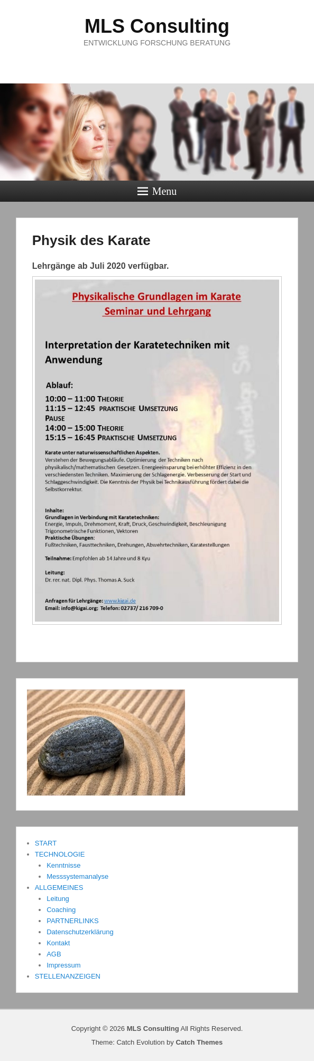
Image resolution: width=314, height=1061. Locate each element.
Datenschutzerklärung (80, 932)
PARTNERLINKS (73, 921)
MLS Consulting (157, 26)
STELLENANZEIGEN (67, 976)
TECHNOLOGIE (60, 854)
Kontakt (58, 943)
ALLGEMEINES (59, 887)
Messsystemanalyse (77, 876)
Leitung (58, 899)
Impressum (63, 965)
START (46, 843)
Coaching (61, 910)
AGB (54, 954)
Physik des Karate (91, 240)
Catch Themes (199, 1042)
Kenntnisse (63, 865)
